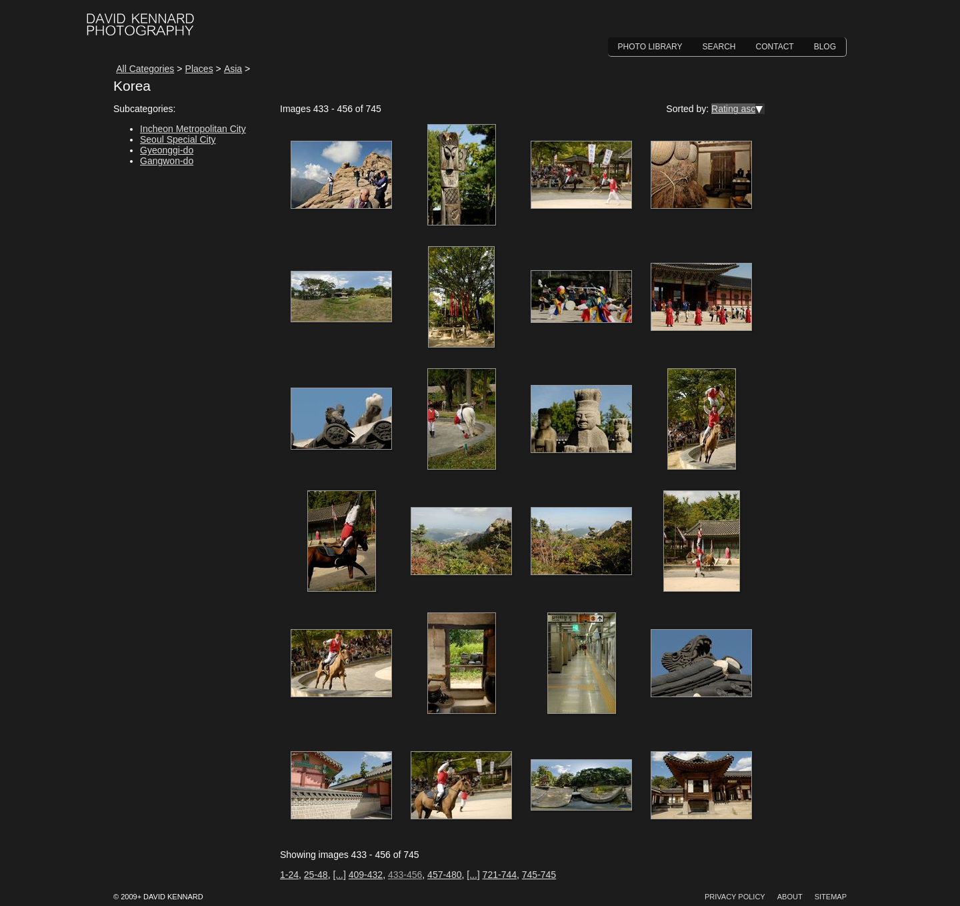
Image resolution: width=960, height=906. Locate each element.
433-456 (405, 874)
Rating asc (733, 108)
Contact (775, 46)
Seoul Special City (178, 139)
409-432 (366, 874)
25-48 (316, 874)
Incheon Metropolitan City (193, 128)
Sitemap (831, 897)
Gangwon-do (166, 160)
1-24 (289, 874)
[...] (339, 874)
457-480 (444, 874)
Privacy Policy (735, 897)
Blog (825, 46)
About (790, 897)
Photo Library (650, 46)
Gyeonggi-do (166, 150)
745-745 (539, 874)
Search (719, 46)
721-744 (500, 874)
